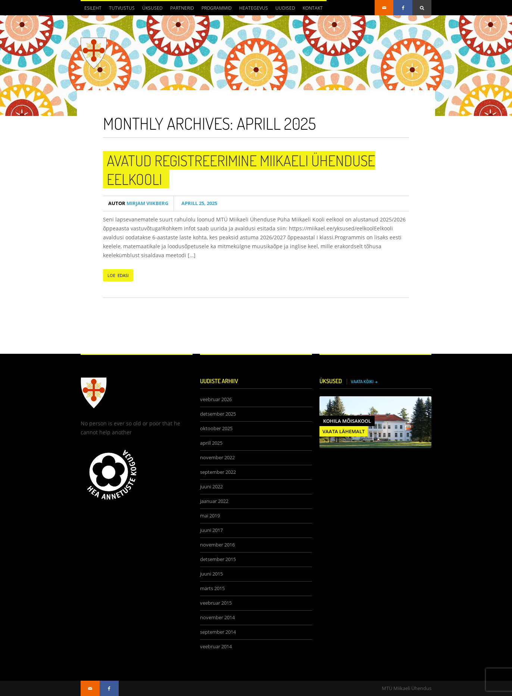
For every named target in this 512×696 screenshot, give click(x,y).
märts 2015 (212, 588)
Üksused (152, 8)
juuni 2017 (211, 530)
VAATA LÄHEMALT (343, 431)
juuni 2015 (211, 574)
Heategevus (253, 8)
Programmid (217, 8)
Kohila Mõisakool (347, 421)
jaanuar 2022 (214, 501)
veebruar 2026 (216, 399)
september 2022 (218, 472)
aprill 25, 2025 (198, 203)
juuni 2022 (211, 487)
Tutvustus (122, 8)
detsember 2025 (218, 414)
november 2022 (217, 457)
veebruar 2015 (216, 603)
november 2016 (217, 545)
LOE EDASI (118, 275)
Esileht (93, 8)
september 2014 (218, 632)
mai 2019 (210, 516)
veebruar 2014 (216, 646)
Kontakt (313, 8)
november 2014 (217, 617)
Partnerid (182, 8)
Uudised (285, 8)
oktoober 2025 (216, 428)
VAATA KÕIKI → (364, 381)
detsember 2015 (218, 559)
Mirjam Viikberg (138, 203)
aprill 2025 (211, 443)
